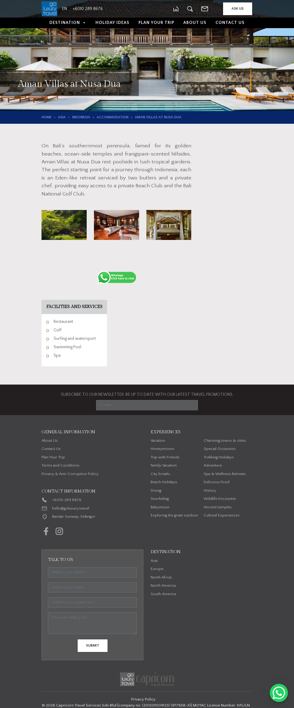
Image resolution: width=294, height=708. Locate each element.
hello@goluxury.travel (70, 508)
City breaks (160, 474)
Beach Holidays (164, 482)
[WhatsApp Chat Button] (279, 693)
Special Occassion (220, 449)
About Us (194, 22)
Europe (157, 569)
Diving (156, 490)
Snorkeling (160, 499)
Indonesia (81, 117)
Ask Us (238, 9)
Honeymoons (162, 449)
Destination (67, 23)
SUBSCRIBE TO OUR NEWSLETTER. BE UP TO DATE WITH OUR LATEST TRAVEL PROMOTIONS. (147, 394)
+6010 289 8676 (67, 500)
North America (163, 585)
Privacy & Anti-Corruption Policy (70, 474)
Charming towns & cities (225, 440)
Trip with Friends (165, 457)
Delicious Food (216, 482)
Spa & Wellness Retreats (225, 474)
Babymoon (160, 507)
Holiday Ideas (112, 22)
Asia (62, 117)
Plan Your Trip (156, 22)
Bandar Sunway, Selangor (73, 516)
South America (163, 594)
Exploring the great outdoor (174, 515)
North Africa (161, 577)
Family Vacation (164, 465)
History (210, 490)
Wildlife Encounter (220, 499)
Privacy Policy (143, 699)
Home (47, 117)
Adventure (213, 465)
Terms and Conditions (60, 465)
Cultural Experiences (221, 515)
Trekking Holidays (219, 457)
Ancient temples (218, 507)
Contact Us (230, 22)
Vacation (158, 440)
